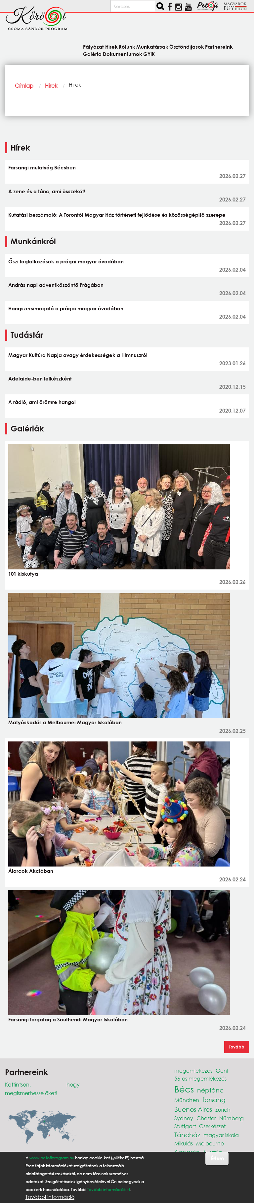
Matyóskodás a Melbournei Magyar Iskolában (65, 722)
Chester (206, 1118)
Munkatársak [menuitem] (152, 46)
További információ (49, 1197)
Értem (217, 1158)
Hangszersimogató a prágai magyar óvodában (65, 308)
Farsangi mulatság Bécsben (42, 167)
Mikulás (183, 1143)
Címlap (24, 85)
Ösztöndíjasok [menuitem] (186, 46)
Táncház (187, 1134)
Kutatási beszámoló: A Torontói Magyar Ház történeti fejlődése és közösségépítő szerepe (117, 215)
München (186, 1099)
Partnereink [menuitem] (219, 46)
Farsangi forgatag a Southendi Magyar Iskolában (68, 1019)
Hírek (51, 85)
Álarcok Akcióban (30, 871)
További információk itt (108, 1189)
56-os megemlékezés (200, 1078)
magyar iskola (221, 1135)
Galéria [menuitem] (92, 54)
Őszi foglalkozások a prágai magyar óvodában (66, 261)
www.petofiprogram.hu (51, 1158)
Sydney (183, 1118)
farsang (214, 1099)
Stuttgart (185, 1126)
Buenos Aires (193, 1109)
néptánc (210, 1090)
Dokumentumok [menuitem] (122, 54)
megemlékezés (193, 1070)
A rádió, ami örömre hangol (42, 402)
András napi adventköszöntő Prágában (56, 285)
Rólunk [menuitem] (127, 46)
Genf (222, 1070)
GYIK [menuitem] (149, 54)
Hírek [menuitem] (111, 46)
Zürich (223, 1109)
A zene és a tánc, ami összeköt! (46, 191)
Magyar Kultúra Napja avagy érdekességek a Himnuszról (78, 355)
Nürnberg (231, 1118)
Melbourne (210, 1143)
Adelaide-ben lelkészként (40, 378)
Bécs (184, 1089)
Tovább (236, 1046)
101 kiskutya (23, 574)
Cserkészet (212, 1126)
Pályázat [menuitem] (93, 46)
